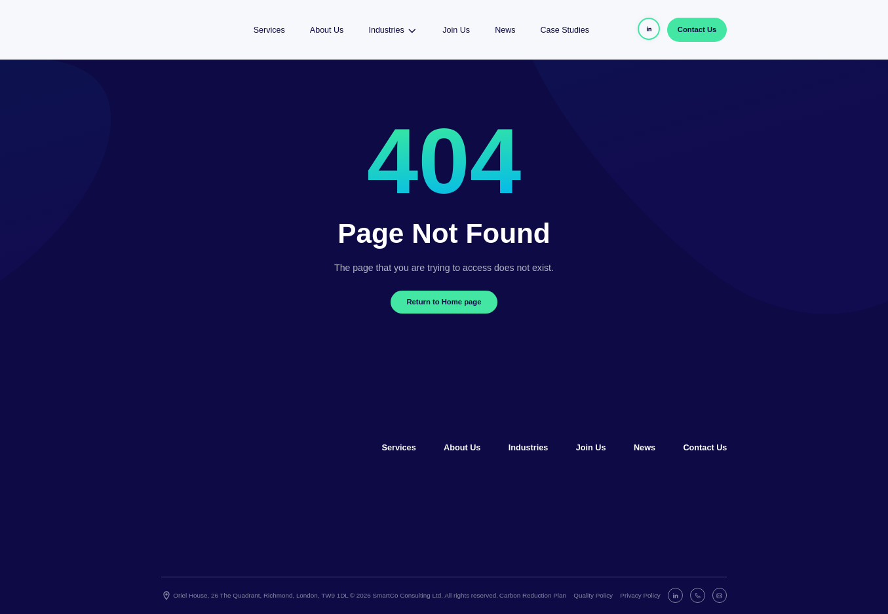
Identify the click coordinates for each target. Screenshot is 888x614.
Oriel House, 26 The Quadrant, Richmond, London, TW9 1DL (255, 595)
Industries (392, 30)
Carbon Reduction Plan (532, 595)
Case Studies (565, 30)
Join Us (456, 30)
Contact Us (697, 29)
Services (269, 30)
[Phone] (697, 595)
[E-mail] (719, 595)
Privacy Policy (640, 595)
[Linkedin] (675, 595)
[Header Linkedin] (649, 29)
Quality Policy (593, 595)
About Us (326, 30)
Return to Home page (443, 302)
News (505, 30)
